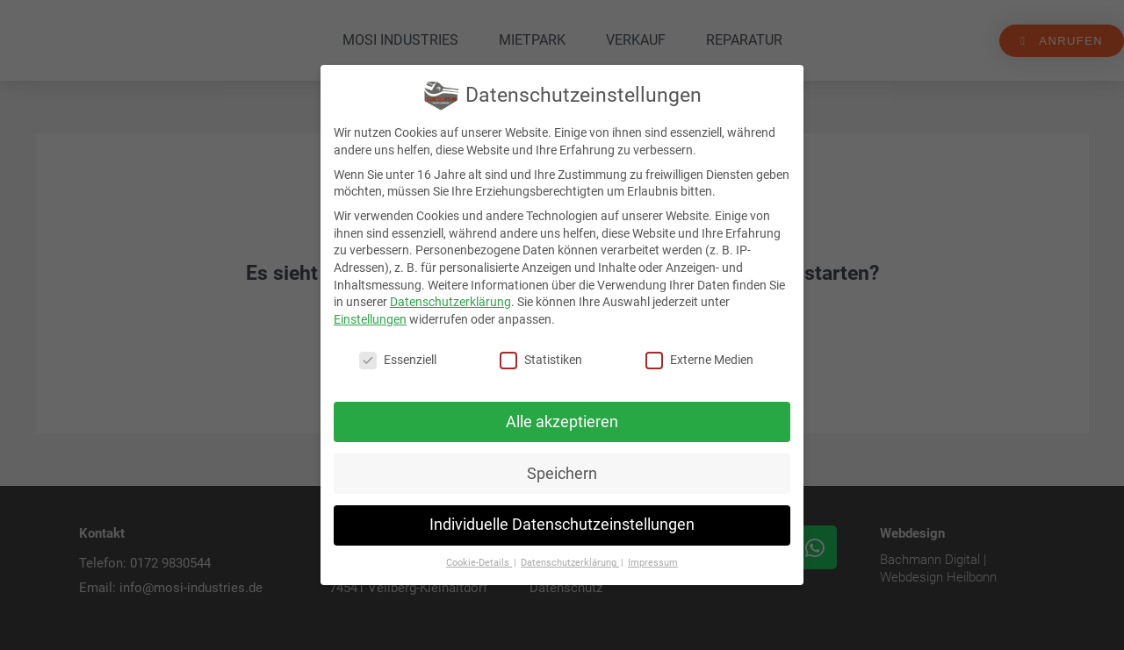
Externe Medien (699, 360)
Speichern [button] (562, 473)
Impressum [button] (653, 562)
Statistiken (541, 360)
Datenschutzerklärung (450, 302)
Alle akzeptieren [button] (562, 422)
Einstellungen (370, 319)
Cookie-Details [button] (479, 562)
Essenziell (397, 360)
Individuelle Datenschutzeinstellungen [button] (562, 524)
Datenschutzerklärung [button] (570, 562)
